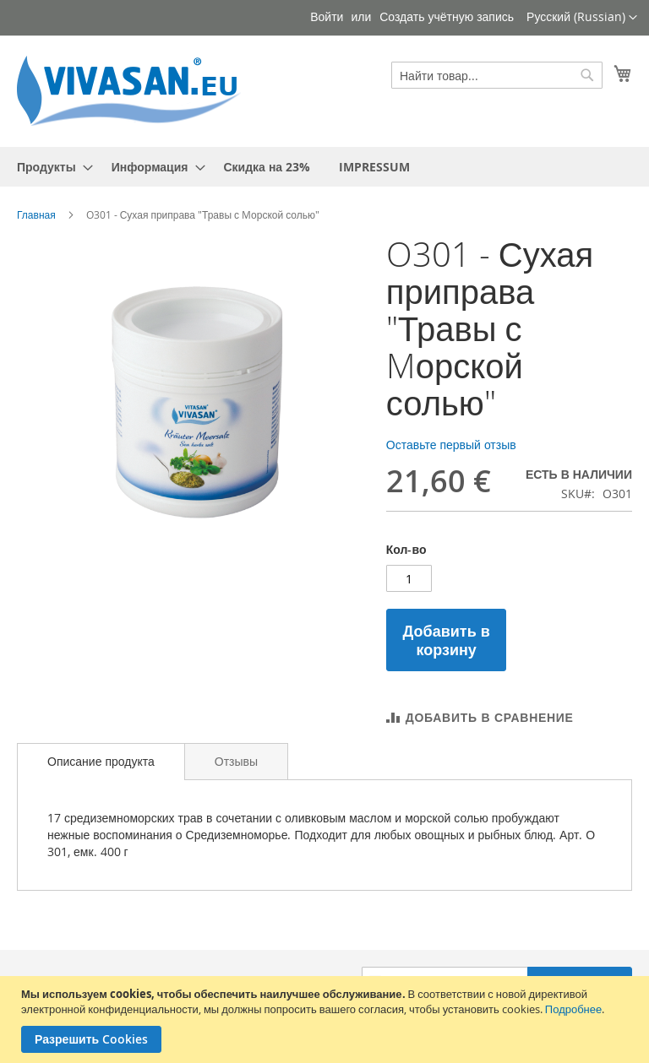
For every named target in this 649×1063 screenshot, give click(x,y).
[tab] (101, 761)
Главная (36, 214)
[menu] (324, 167)
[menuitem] (50, 167)
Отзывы (236, 761)
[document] (326, 1019)
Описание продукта (101, 761)
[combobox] (497, 75)
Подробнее (573, 1009)
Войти (326, 16)
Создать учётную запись (446, 16)
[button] (581, 17)
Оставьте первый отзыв (451, 445)
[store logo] (135, 90)
